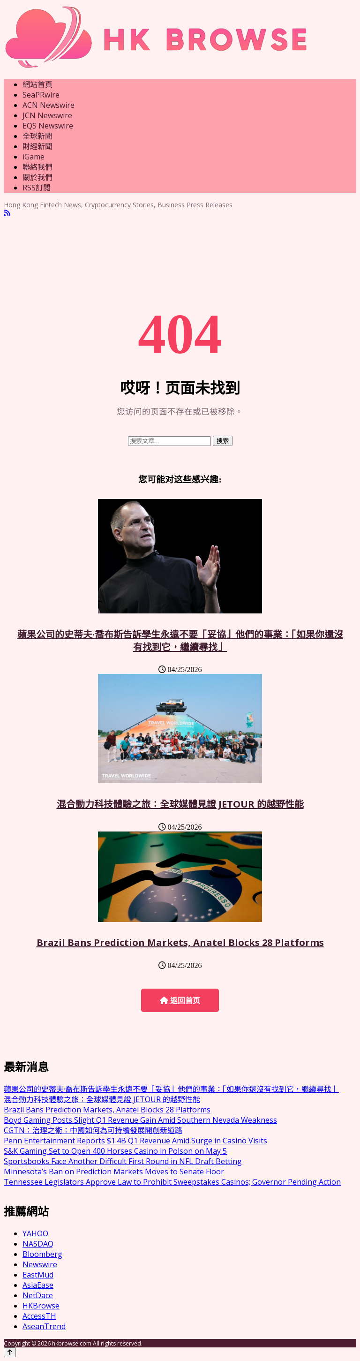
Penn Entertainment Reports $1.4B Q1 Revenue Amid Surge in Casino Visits (135, 1140)
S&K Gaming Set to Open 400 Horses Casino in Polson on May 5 (115, 1151)
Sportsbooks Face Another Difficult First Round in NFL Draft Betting (123, 1161)
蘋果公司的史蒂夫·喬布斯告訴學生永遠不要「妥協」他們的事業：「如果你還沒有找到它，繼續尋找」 (180, 640)
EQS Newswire (47, 126)
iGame (33, 156)
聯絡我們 (37, 167)
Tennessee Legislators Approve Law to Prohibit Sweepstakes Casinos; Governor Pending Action (172, 1182)
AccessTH (39, 1316)
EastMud (37, 1275)
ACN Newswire (48, 105)
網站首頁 (37, 84)
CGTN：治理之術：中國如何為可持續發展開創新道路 (93, 1130)
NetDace (37, 1295)
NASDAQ (37, 1244)
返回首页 (180, 1001)
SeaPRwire (41, 95)
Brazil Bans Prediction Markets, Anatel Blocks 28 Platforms (180, 942)
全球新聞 (37, 136)
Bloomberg (42, 1254)
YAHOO (35, 1233)
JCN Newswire (47, 115)
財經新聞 (37, 146)
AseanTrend (44, 1326)
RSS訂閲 (36, 187)
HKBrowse (41, 1306)
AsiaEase (37, 1285)
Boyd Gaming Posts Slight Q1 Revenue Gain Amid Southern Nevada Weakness (140, 1120)
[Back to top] (10, 1352)
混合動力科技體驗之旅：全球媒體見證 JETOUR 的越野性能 (180, 804)
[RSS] (7, 213)
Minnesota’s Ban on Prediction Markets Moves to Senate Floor (114, 1171)
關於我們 (37, 177)
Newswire (39, 1264)
